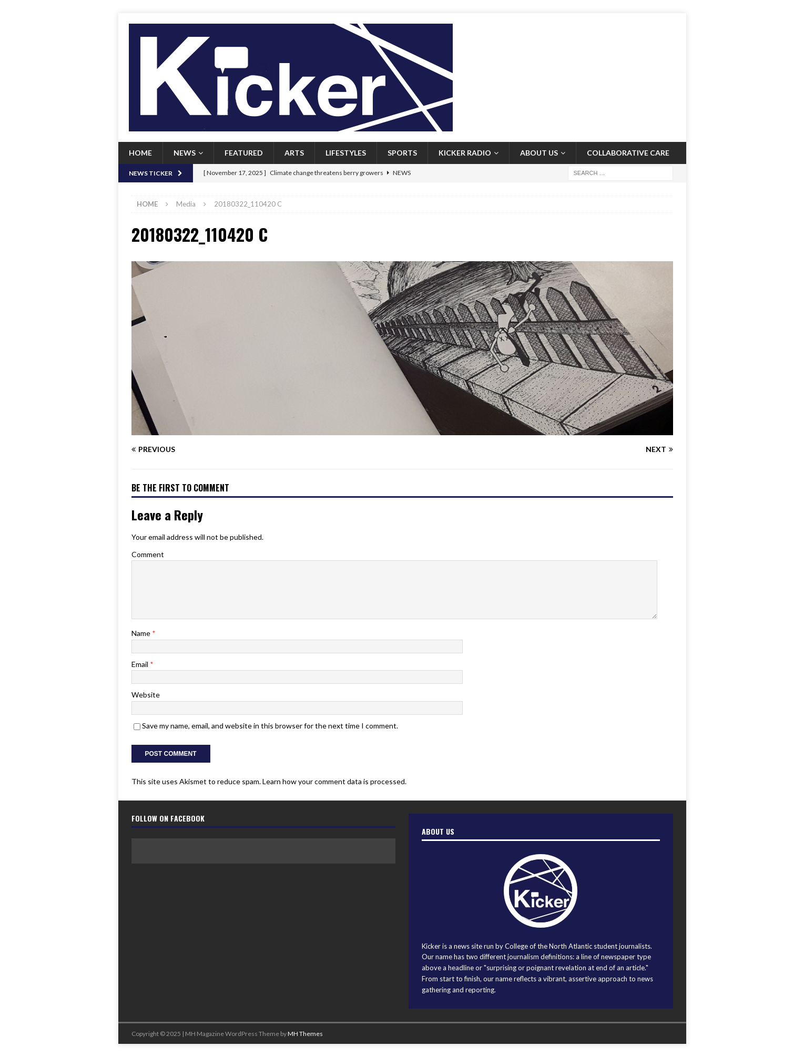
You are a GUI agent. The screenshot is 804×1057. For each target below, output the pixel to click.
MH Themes (305, 1034)
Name (141, 633)
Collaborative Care (628, 152)
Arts (294, 152)
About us (539, 152)
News (185, 152)
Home (140, 152)
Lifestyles (345, 152)
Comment (147, 554)
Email (140, 664)
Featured (244, 152)
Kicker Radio (465, 152)
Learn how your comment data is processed (333, 781)
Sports (402, 152)
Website (145, 694)
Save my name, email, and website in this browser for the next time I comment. (270, 725)
